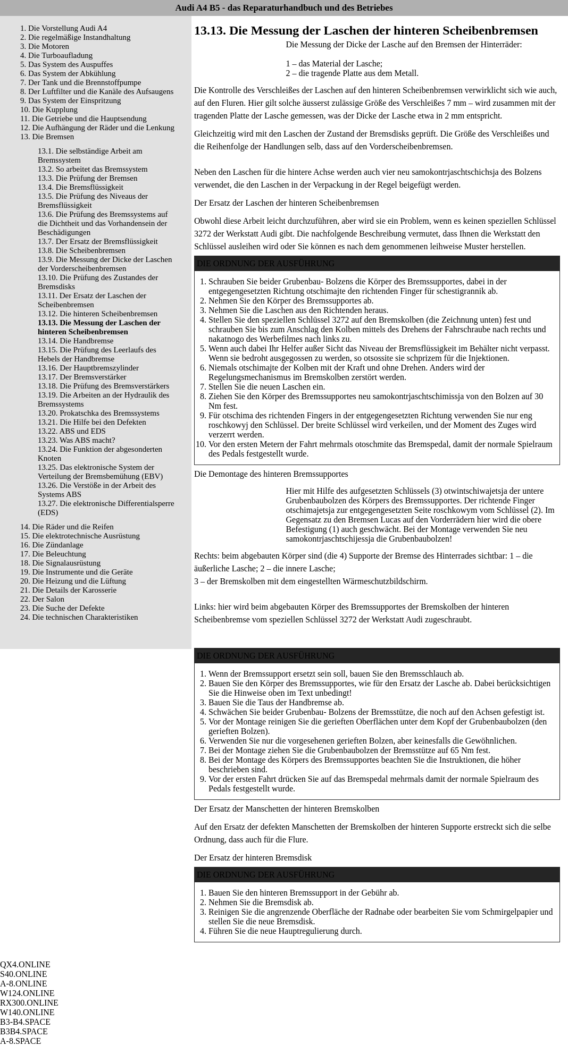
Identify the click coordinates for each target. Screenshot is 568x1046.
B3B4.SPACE (24, 1031)
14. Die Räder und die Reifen (67, 526)
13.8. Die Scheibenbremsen (82, 250)
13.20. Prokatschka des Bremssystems (99, 413)
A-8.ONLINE (23, 983)
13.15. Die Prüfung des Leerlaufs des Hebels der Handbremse (97, 354)
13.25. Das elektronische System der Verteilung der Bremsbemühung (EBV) (100, 471)
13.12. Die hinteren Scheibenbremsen (97, 313)
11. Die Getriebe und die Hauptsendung (83, 118)
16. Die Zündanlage (51, 545)
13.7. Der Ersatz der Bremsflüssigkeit (98, 241)
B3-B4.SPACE (25, 1021)
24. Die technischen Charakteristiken (79, 617)
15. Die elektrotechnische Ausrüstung (80, 536)
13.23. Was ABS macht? (76, 440)
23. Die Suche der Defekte (62, 608)
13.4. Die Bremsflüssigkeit (80, 187)
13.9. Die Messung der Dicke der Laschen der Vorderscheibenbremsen (105, 264)
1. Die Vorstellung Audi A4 (63, 28)
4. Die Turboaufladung (56, 55)
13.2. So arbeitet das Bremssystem (93, 169)
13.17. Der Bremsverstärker (82, 377)
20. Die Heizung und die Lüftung (73, 581)
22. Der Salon (42, 599)
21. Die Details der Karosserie (68, 590)
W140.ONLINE (27, 1012)
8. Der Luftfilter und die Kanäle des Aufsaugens (96, 91)
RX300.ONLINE (29, 1002)
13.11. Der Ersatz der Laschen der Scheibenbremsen (92, 300)
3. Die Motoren (44, 46)
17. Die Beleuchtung (53, 554)
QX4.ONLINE (25, 964)
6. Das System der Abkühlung (68, 73)
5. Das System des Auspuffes (66, 64)
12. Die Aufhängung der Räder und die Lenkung (97, 127)
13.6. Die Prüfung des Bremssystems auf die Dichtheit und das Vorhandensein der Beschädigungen (103, 223)
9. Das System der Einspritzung (70, 100)
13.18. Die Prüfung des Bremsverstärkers (103, 386)
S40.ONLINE (23, 973)
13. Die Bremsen (47, 136)
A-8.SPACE (20, 1040)
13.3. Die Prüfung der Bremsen (87, 178)
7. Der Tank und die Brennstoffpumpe (80, 82)
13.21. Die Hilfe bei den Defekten (92, 422)
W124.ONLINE (27, 993)
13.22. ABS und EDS (72, 431)
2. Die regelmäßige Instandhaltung (75, 37)
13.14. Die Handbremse (75, 340)
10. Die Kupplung (49, 109)
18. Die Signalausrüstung (60, 563)
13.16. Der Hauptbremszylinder (88, 368)
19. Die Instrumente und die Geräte (76, 572)
